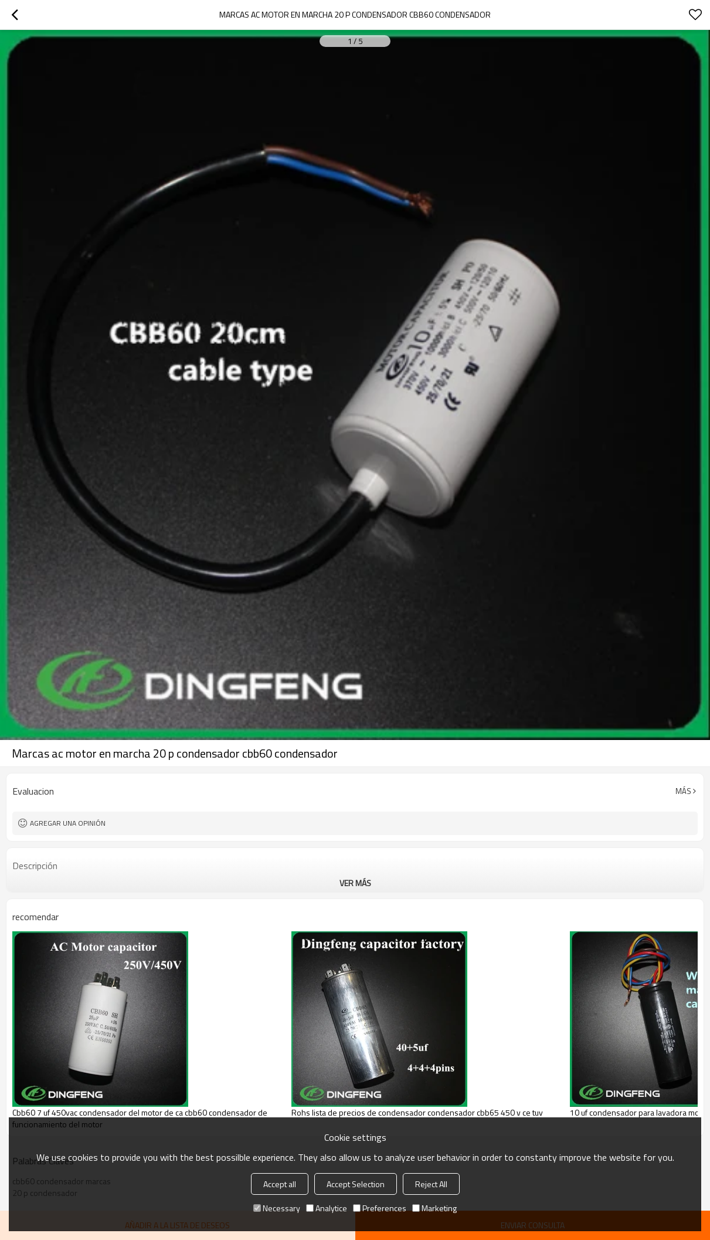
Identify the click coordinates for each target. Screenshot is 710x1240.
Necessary (276, 1208)
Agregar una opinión (68, 823)
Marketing (434, 1208)
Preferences (379, 1208)
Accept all (279, 1184)
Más (683, 791)
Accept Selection (356, 1184)
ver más (355, 883)
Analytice (326, 1208)
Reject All (431, 1184)
